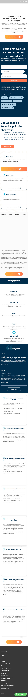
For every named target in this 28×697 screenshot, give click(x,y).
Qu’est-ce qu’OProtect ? (5, 663)
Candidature (3, 680)
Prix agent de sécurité (5, 670)
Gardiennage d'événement (6, 668)
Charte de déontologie (5, 686)
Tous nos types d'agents (5, 678)
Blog (1, 665)
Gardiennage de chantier (5, 667)
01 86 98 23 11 (3, 655)
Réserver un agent (4, 675)
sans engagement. (14, 161)
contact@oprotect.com (5, 653)
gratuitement (6, 161)
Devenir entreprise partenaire (6, 677)
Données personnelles (5, 688)
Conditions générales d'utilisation (7, 685)
